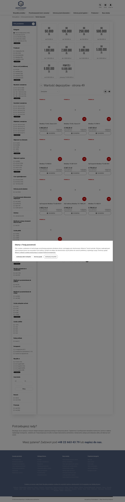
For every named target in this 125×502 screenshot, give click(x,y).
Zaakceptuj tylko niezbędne (23, 256)
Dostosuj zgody (38, 256)
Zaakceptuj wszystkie (51, 256)
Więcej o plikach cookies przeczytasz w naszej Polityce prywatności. (35, 252)
